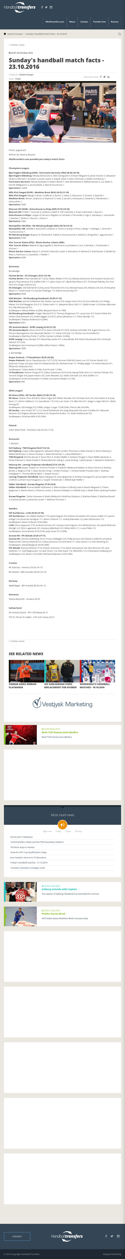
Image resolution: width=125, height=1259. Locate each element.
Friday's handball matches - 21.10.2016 (28, 862)
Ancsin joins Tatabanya (21, 836)
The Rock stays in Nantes (22, 847)
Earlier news (16, 44)
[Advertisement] (62, 775)
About (72, 21)
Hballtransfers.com (55, 21)
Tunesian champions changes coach (27, 867)
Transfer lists (99, 21)
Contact (84, 21)
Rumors (114, 21)
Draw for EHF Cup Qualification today (28, 852)
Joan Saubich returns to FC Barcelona (28, 857)
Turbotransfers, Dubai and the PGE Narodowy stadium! (37, 841)
